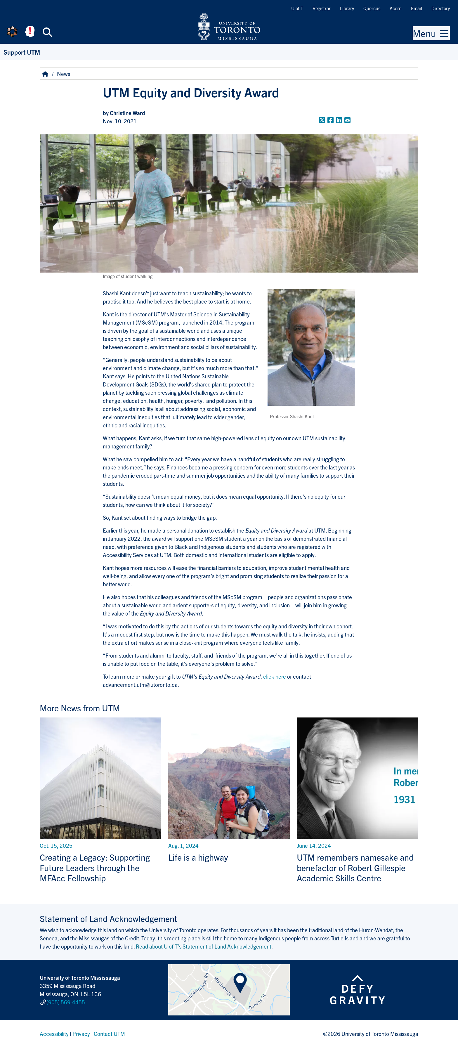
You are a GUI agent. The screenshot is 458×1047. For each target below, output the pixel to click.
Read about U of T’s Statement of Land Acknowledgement (203, 946)
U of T (297, 8)
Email (416, 8)
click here (274, 676)
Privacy (81, 1033)
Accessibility (54, 1033)
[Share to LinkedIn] (339, 119)
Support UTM (22, 52)
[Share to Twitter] (322, 119)
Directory (440, 8)
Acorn (396, 8)
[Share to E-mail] (347, 119)
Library (347, 8)
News (63, 73)
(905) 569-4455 (65, 1002)
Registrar (322, 8)
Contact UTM (109, 1033)
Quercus (371, 8)
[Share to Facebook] (330, 119)
